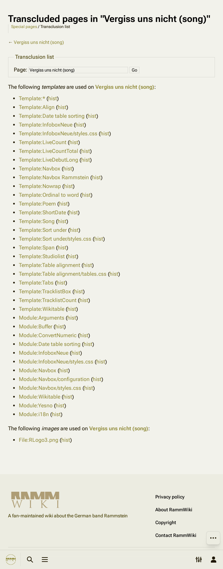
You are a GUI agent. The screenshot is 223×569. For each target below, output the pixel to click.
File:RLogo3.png (38, 440)
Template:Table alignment (49, 265)
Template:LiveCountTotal (48, 151)
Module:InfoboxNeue (43, 353)
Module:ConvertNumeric (47, 335)
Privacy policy (170, 496)
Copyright (165, 522)
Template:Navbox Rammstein (54, 177)
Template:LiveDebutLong (48, 160)
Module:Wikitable (39, 397)
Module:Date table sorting (50, 344)
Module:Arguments (41, 318)
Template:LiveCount (42, 142)
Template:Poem (37, 203)
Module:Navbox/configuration (54, 379)
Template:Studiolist (42, 256)
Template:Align (37, 107)
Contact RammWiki (175, 535)
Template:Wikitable (41, 309)
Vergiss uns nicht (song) (39, 42)
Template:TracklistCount (47, 300)
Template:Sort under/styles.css (55, 239)
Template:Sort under (43, 230)
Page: (20, 69)
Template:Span (37, 247)
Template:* (32, 98)
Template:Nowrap (40, 186)
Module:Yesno (36, 405)
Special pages (24, 26)
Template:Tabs (36, 282)
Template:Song (37, 221)
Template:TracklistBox (45, 291)
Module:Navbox (37, 370)
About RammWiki (173, 509)
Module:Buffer (35, 326)
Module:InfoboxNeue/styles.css (56, 361)
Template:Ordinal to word (49, 195)
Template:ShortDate (42, 212)
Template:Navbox (39, 168)
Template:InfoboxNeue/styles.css (58, 133)
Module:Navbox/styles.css (50, 388)
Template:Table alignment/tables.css (62, 274)
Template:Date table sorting (52, 116)
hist (52, 98)
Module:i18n (34, 414)
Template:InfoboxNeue (45, 124)
